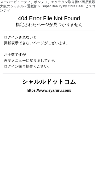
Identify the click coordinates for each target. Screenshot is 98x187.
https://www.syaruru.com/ (49, 90)
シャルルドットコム (49, 81)
